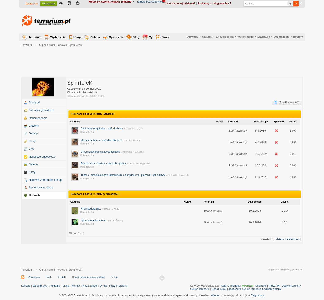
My (148, 37)
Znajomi (34, 125)
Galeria (95, 37)
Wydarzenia (58, 37)
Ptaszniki (274, 285)
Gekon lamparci (199, 288)
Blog (31, 148)
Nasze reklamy (118, 285)
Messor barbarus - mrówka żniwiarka (101, 140)
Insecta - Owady (132, 140)
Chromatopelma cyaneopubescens (100, 151)
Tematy (33, 133)
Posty (32, 141)
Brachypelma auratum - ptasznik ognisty (103, 163)
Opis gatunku (87, 132)
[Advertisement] (226, 20)
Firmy (165, 37)
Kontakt (62, 277)
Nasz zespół (89, 285)
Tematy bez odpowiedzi (151, 1)
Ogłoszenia (116, 37)
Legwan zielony (291, 285)
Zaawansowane (301, 3)
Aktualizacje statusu (41, 110)
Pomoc (114, 277)
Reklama (54, 285)
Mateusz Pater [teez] (288, 239)
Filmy (136, 37)
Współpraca (40, 285)
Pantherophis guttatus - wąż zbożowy (102, 128)
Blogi (78, 37)
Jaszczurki (235, 288)
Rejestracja (48, 3)
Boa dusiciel (219, 288)
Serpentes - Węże (133, 128)
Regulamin (273, 269)
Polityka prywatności (291, 269)
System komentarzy (41, 187)
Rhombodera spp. (91, 208)
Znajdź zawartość (286, 102)
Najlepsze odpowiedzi (42, 156)
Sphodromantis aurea (93, 220)
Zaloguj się (31, 3)
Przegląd (34, 102)
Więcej (215, 295)
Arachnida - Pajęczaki (132, 152)
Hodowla (34, 195)
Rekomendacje (38, 117)
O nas (103, 285)
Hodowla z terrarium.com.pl (45, 179)
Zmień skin (34, 277)
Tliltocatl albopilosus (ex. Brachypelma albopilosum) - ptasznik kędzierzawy (123, 175)
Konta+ (76, 285)
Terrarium (35, 37)
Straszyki (260, 285)
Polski (49, 277)
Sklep (65, 285)
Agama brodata (230, 285)
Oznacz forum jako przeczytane (88, 277)
